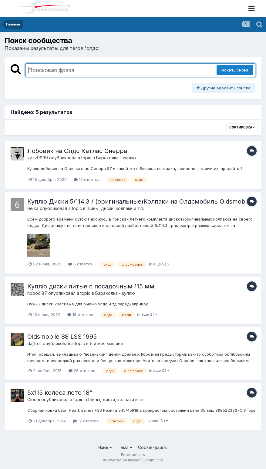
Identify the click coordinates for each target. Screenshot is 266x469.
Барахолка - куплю (116, 157)
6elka (33, 208)
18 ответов (80, 314)
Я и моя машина (106, 343)
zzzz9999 (37, 157)
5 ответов (80, 263)
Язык (105, 447)
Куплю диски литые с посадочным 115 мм (90, 286)
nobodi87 (37, 293)
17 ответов (86, 420)
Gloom (33, 399)
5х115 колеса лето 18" (59, 392)
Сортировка (242, 127)
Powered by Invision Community (134, 460)
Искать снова (234, 70)
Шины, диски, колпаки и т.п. (115, 208)
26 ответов (82, 370)
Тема (125, 447)
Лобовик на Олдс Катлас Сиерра (77, 151)
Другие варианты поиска (224, 87)
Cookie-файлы (152, 447)
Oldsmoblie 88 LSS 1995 (62, 336)
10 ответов (87, 179)
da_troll (34, 343)
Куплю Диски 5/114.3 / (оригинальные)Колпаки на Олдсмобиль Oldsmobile (139, 201)
